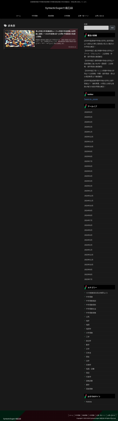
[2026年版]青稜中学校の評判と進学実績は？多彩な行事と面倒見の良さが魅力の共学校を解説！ (99, 44)
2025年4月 (88, 176)
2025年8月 (88, 156)
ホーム (71, 415)
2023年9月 (88, 270)
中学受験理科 (91, 305)
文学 (87, 349)
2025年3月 (88, 181)
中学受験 (89, 297)
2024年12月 (88, 196)
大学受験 (89, 333)
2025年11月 (88, 142)
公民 (87, 317)
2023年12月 (88, 255)
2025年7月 (88, 161)
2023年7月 (88, 279)
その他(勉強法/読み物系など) (97, 293)
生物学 (88, 365)
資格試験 (89, 381)
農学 (87, 385)
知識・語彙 (90, 369)
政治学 (88, 341)
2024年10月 (88, 206)
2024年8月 (88, 215)
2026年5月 (88, 117)
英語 (87, 373)
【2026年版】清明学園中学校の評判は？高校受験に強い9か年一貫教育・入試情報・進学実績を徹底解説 (99, 64)
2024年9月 (88, 210)
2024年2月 (88, 245)
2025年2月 (88, 186)
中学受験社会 (91, 309)
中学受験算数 (91, 313)
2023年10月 (88, 265)
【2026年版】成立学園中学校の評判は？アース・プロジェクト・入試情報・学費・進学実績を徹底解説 (99, 54)
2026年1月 (88, 132)
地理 (87, 325)
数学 (87, 345)
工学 (87, 337)
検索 (85, 24)
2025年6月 (88, 166)
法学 (87, 361)
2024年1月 (88, 250)
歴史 (87, 357)
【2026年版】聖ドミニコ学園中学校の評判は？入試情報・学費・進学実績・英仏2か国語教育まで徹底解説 (99, 74)
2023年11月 (88, 260)
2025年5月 (88, 171)
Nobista (89, 402)
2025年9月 (88, 151)
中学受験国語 (91, 301)
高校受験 (89, 389)
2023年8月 (88, 274)
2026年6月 (88, 112)
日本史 (88, 353)
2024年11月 (88, 201)
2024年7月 (88, 220)
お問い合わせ (111, 415)
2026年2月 (88, 127)
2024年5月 (88, 230)
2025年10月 (88, 147)
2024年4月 (88, 235)
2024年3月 (88, 240)
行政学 (88, 377)
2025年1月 (88, 191)
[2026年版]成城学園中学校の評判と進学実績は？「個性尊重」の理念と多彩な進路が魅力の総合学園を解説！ (99, 84)
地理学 (88, 329)
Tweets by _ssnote (91, 99)
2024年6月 (88, 225)
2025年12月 (88, 137)
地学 (87, 321)
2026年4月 (88, 122)
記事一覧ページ (100, 415)
